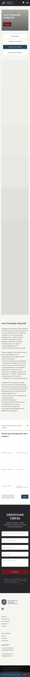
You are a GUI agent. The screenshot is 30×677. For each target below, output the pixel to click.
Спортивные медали (15, 52)
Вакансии (5, 624)
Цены (3, 636)
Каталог (4, 616)
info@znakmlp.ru (7, 656)
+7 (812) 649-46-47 (7, 654)
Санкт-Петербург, (7, 648)
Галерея (4, 638)
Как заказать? (6, 633)
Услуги (4, 626)
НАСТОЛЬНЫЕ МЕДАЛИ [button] (12, 16)
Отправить (15, 572)
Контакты (5, 640)
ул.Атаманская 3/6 (7, 650)
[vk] (3, 609)
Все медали (15, 36)
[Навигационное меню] (27, 3)
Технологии (6, 619)
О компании (6, 621)
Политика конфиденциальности (12, 671)
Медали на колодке (15, 41)
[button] (23, 3)
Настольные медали (15, 47)
